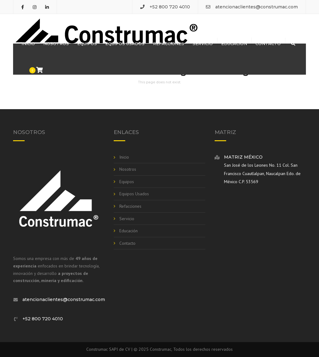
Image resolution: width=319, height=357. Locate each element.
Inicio (28, 43)
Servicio (203, 43)
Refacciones (168, 43)
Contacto (268, 43)
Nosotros (56, 43)
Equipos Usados (125, 43)
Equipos (87, 43)
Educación (234, 43)
